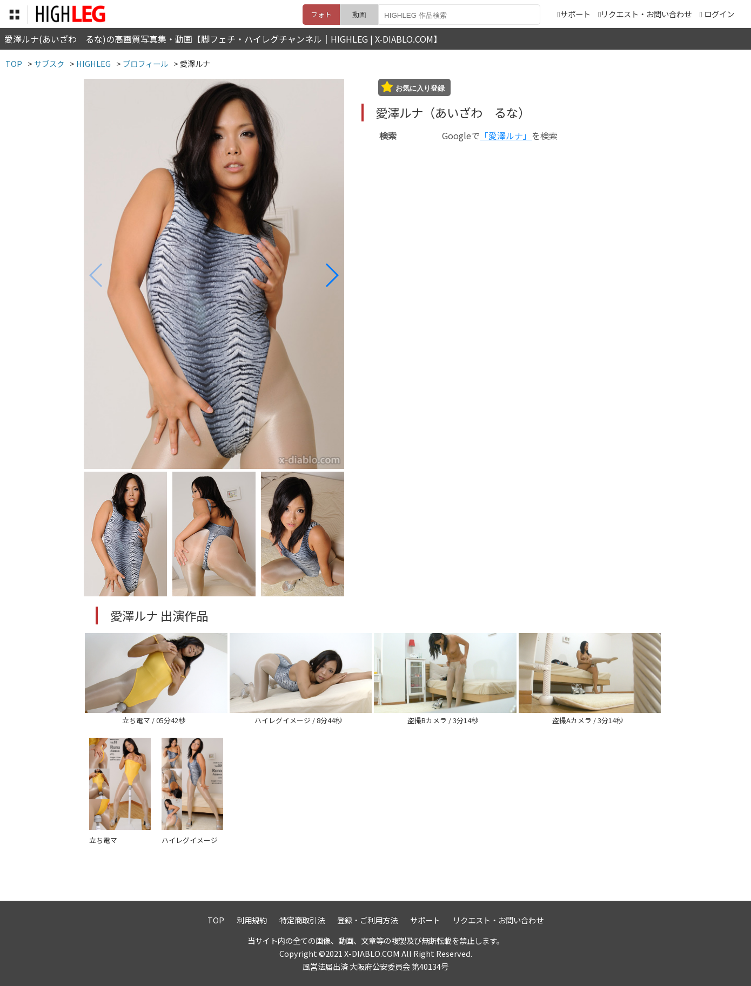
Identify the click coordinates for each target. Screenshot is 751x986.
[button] (331, 275)
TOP (215, 920)
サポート (573, 13)
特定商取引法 (302, 920)
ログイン (719, 13)
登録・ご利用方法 (367, 920)
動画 (359, 14)
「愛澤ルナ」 (506, 135)
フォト (321, 14)
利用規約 (252, 920)
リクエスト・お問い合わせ (645, 13)
